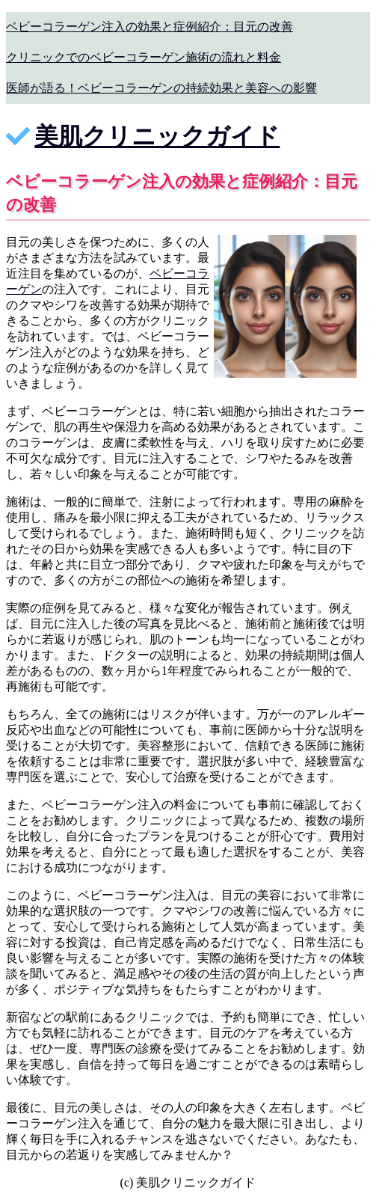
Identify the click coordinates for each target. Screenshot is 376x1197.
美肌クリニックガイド (157, 136)
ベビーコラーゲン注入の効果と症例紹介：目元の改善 (149, 26)
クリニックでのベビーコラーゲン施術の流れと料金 (143, 57)
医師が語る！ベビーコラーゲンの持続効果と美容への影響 (161, 88)
